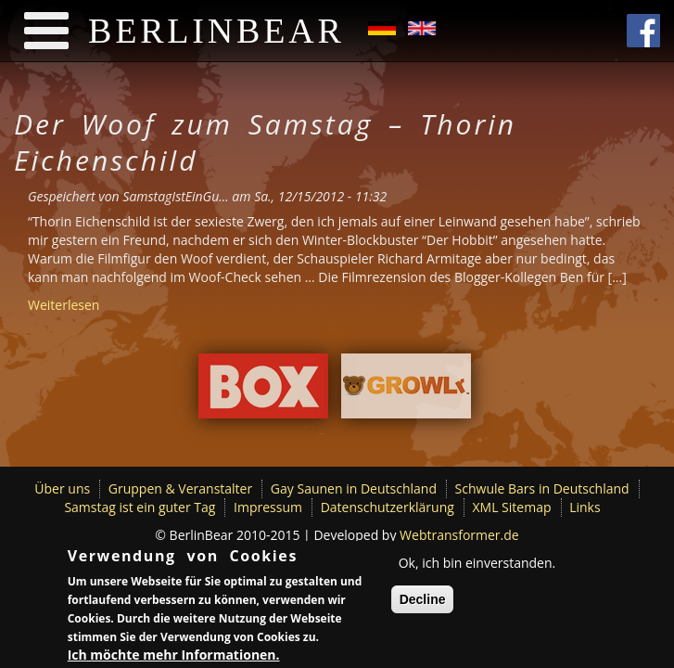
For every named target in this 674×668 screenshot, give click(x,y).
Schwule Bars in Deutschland (542, 488)
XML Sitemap (512, 507)
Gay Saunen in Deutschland (354, 488)
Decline (423, 602)
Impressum (268, 507)
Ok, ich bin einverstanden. (477, 565)
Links (584, 507)
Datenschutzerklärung (387, 507)
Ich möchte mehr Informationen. (174, 657)
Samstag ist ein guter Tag (139, 507)
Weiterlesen (63, 305)
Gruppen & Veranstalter (180, 488)
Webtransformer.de (459, 535)
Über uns (62, 488)
